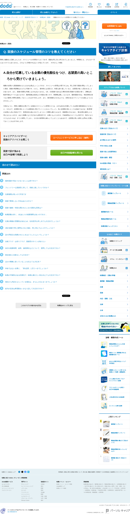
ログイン (125, 6)
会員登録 (116, 6)
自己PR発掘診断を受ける (71, 153)
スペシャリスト (25, 494)
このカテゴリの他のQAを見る (31, 305)
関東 (42, 488)
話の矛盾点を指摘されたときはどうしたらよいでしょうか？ (27, 235)
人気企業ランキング (107, 488)
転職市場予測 (118, 490)
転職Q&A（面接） (45, 17)
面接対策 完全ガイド (31, 17)
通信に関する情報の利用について (73, 472)
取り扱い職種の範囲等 (89, 472)
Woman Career (25, 500)
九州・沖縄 (44, 498)
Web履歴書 (108, 6)
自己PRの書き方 (89, 486)
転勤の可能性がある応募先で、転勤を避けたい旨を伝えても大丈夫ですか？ (32, 275)
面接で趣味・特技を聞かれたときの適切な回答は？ (24, 208)
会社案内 (101, 505)
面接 (101, 293)
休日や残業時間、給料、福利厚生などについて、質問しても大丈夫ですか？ (32, 248)
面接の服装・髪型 (106, 157)
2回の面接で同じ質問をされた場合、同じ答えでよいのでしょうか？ (30, 228)
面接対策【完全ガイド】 (108, 134)
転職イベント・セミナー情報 (64, 484)
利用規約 (60, 472)
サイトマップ (120, 472)
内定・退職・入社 (106, 298)
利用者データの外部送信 (102, 472)
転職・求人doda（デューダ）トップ (11, 17)
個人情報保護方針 (12, 511)
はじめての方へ (6, 484)
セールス (23, 490)
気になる (99, 6)
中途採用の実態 (102, 490)
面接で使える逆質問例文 (108, 152)
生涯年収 (123, 488)
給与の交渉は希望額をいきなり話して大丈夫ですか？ (24, 288)
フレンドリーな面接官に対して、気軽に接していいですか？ (27, 187)
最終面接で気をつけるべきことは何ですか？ (21, 181)
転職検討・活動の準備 (107, 275)
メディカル (24, 488)
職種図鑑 (94, 492)
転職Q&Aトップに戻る (65, 305)
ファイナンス (24, 492)
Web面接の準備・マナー (108, 163)
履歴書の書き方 (99, 484)
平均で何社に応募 (106, 146)
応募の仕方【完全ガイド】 (109, 128)
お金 (101, 310)
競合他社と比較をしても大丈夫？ (17, 255)
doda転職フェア (61, 486)
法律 (101, 304)
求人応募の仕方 (99, 486)
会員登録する (114, 26)
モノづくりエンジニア (27, 486)
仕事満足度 (111, 490)
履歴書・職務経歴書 (107, 281)
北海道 (42, 484)
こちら (117, 30)
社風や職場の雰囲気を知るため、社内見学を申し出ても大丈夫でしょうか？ (32, 221)
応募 (101, 287)
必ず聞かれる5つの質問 (108, 140)
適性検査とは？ (105, 169)
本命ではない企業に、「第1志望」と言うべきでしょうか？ (26, 268)
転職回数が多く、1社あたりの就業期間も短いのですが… (26, 214)
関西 (42, 494)
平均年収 (116, 488)
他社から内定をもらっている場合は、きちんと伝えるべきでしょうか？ (31, 282)
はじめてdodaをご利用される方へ (114, 35)
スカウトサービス (6, 490)
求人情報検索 (5, 486)
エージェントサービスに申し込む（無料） (71, 138)
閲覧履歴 (90, 6)
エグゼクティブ (25, 496)
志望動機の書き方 (121, 484)
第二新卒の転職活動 (95, 488)
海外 (42, 500)
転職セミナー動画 (61, 488)
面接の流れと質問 (109, 486)
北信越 (42, 492)
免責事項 (112, 472)
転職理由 (87, 490)
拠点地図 (109, 505)
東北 (42, 486)
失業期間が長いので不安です (15, 194)
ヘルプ (126, 472)
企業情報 (101, 492)
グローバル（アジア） (27, 498)
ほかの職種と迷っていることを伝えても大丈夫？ (23, 262)
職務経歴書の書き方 (110, 484)
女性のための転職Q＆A (108, 316)
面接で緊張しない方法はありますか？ (19, 201)
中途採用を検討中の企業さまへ (74, 7)
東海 (42, 490)
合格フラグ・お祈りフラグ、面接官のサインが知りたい (25, 241)
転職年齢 (93, 490)
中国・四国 (44, 496)
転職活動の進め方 (88, 484)
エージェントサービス (8, 488)
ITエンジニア (24, 484)
